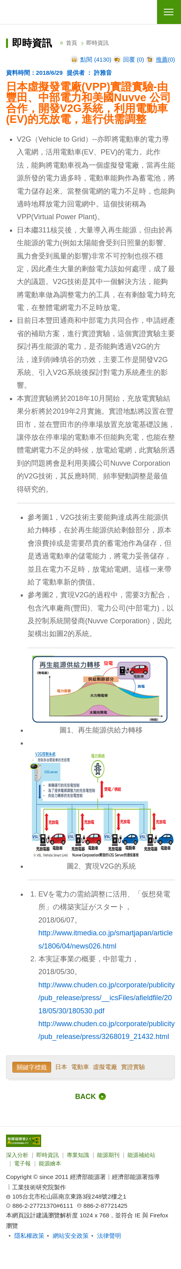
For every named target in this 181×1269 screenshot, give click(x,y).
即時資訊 (47, 1155)
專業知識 (78, 1155)
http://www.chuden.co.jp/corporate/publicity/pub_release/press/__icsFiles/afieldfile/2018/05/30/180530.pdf (106, 998)
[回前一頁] (90, 1096)
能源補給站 (141, 1155)
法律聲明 (109, 1235)
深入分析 (17, 1155)
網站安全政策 (71, 1235)
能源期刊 (108, 1155)
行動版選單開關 (168, 13)
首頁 (71, 43)
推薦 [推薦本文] (162, 59)
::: (8, 33)
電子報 (22, 1163)
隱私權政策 (29, 1235)
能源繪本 (50, 1163)
